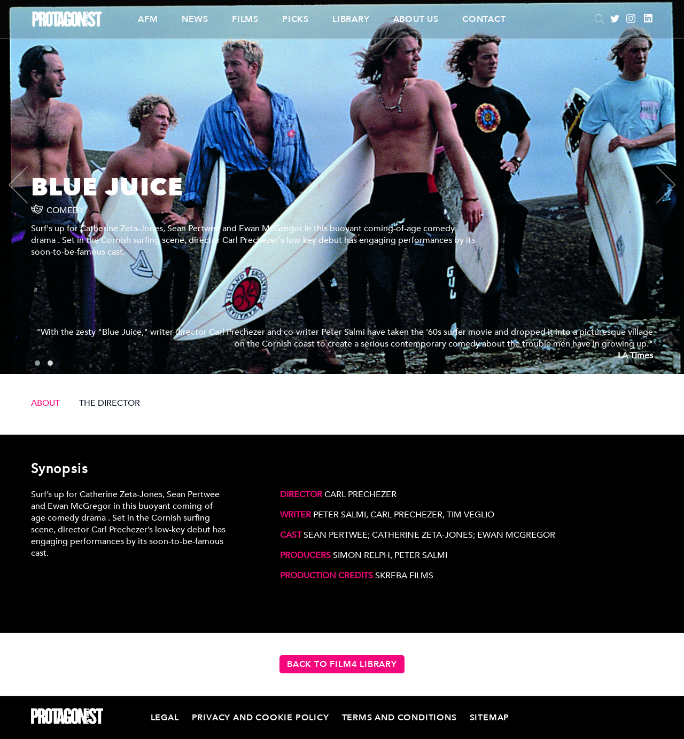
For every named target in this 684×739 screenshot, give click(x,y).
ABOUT (45, 403)
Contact (484, 19)
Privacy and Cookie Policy (260, 718)
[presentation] (27, 184)
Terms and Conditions (399, 718)
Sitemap (490, 718)
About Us (416, 19)
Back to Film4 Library (342, 664)
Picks (295, 19)
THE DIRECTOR (109, 403)
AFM (148, 19)
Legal (165, 718)
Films (245, 19)
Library (351, 19)
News (195, 19)
